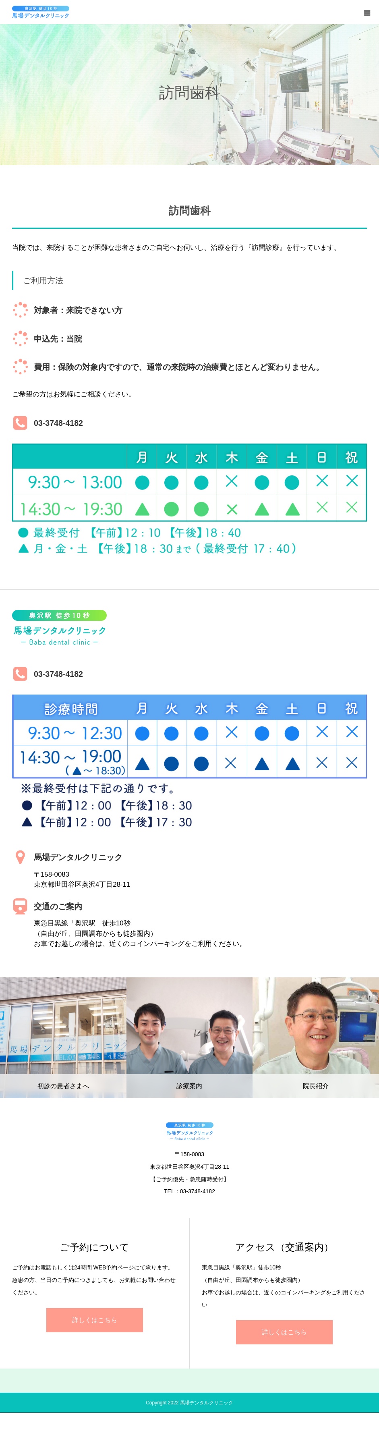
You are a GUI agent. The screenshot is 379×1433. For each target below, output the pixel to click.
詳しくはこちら (94, 1320)
